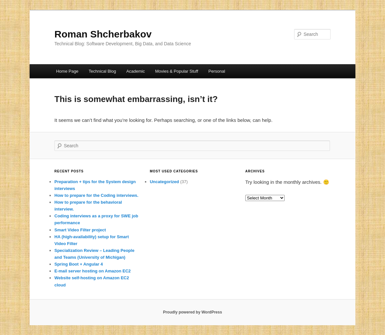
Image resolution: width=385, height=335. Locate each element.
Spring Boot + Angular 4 (78, 264)
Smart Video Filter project (80, 229)
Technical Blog (102, 71)
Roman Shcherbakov (102, 34)
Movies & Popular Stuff (176, 71)
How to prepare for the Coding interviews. (96, 195)
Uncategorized (164, 181)
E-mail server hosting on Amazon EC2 (92, 271)
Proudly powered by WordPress (192, 312)
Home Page (67, 71)
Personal (216, 71)
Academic (135, 71)
